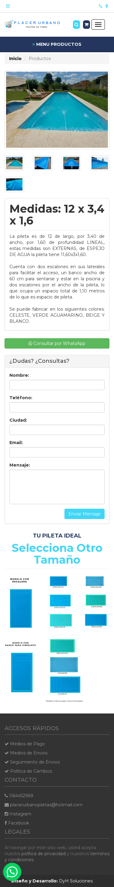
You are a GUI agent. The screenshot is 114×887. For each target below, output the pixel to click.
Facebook (17, 823)
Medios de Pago (25, 744)
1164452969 (19, 795)
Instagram (18, 814)
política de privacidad (44, 853)
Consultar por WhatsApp (57, 343)
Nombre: (19, 375)
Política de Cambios (28, 771)
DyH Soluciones (52, 881)
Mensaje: (19, 465)
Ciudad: (18, 420)
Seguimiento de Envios (32, 762)
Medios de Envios (26, 753)
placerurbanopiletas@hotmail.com (44, 805)
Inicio (15, 58)
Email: (16, 442)
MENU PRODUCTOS (57, 44)
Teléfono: (20, 397)
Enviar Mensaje (84, 514)
